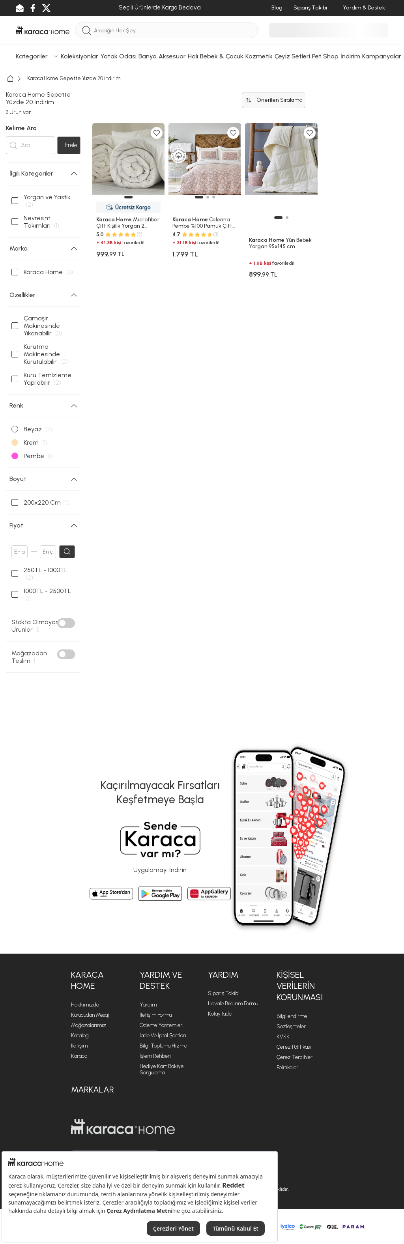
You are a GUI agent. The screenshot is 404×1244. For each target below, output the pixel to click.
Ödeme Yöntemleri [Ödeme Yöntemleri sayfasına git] (161, 1025)
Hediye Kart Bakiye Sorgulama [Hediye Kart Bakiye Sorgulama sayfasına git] (161, 1069)
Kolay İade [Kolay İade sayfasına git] (220, 1013)
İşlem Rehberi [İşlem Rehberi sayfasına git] (155, 1056)
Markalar (92, 1089)
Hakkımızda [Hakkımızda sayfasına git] (85, 1004)
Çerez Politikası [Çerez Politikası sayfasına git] (294, 1047)
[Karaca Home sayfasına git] (123, 1126)
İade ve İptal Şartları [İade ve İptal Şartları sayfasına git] (163, 1035)
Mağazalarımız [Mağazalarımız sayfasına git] (88, 1025)
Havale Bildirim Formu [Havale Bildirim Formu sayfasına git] (233, 1003)
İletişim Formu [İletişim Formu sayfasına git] (156, 1015)
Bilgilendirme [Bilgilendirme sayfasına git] (292, 1016)
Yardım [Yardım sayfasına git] (148, 1004)
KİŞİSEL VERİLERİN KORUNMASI (300, 986)
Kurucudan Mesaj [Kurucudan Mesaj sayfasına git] (90, 1015)
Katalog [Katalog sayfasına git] (80, 1035)
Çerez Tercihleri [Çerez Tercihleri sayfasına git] (295, 1057)
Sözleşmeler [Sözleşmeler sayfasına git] (291, 1026)
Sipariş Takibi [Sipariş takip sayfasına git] (223, 993)
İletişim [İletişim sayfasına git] (79, 1045)
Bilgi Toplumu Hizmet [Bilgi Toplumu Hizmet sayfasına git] (164, 1045)
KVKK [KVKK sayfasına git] (283, 1036)
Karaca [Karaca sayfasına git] (79, 1056)
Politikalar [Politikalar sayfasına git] (287, 1067)
